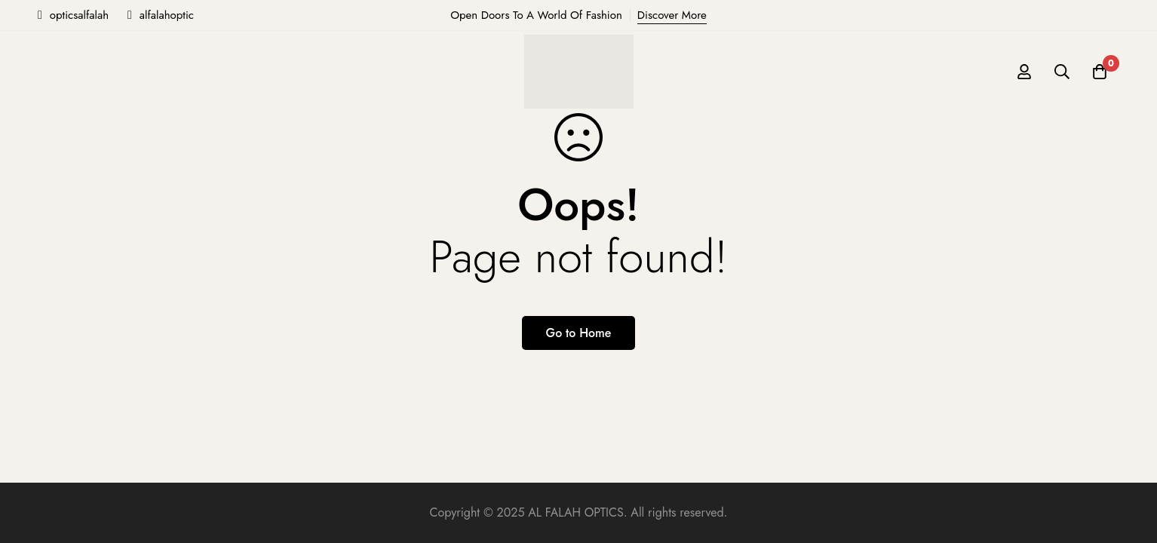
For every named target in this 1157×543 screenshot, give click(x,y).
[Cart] (1100, 71)
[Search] (1062, 71)
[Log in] (1024, 71)
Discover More (672, 15)
